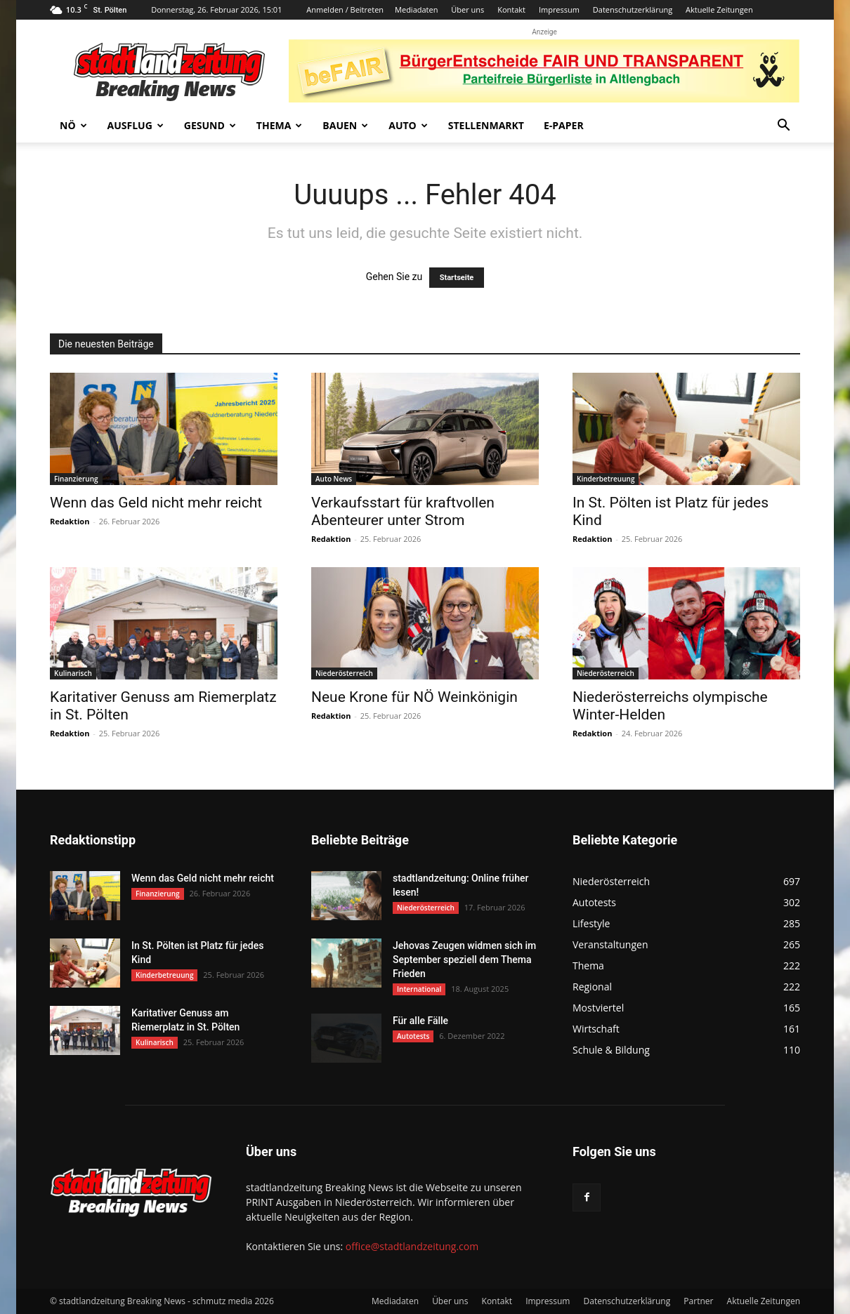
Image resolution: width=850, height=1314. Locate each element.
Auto (408, 125)
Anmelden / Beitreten (345, 9)
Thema (279, 125)
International (419, 989)
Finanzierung (76, 479)
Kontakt (511, 9)
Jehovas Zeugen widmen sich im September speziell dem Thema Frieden (464, 959)
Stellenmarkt (486, 125)
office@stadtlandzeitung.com (412, 1246)
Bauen (345, 125)
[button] (783, 126)
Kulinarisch (73, 673)
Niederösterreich (344, 673)
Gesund (210, 125)
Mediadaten (416, 9)
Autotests (413, 1036)
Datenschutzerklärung (632, 9)
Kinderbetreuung (605, 479)
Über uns (467, 9)
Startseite (457, 277)
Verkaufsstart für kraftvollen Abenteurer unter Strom (403, 511)
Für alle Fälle (420, 1020)
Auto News (333, 479)
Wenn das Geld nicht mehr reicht (156, 502)
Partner (698, 1301)
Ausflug (135, 125)
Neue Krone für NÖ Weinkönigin (414, 697)
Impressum (559, 9)
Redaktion (69, 521)
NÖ (73, 125)
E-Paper (564, 125)
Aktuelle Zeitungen (719, 9)
